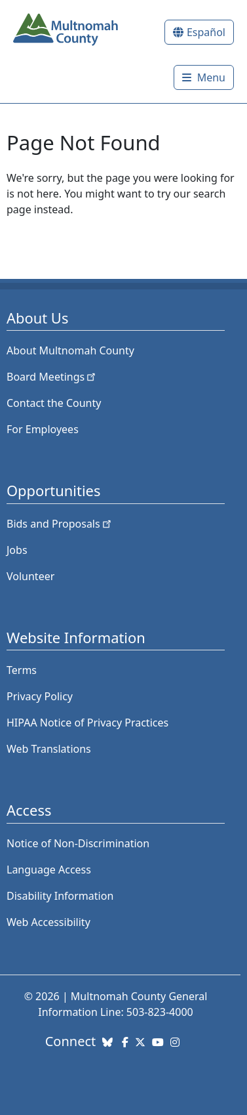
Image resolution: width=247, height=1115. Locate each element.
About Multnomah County (70, 350)
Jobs (17, 550)
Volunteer (30, 576)
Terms (22, 670)
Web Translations (49, 749)
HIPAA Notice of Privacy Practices (87, 722)
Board (52, 376)
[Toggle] (204, 77)
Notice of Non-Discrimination (78, 843)
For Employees (43, 429)
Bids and (60, 523)
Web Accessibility (48, 922)
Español (206, 32)
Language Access (49, 869)
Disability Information (60, 896)
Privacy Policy (40, 696)
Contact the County (54, 403)
